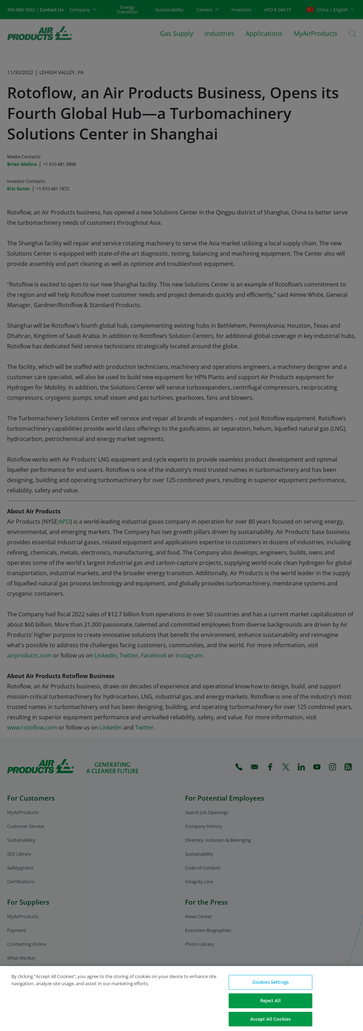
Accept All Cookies (270, 1023)
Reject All (270, 1004)
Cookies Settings (270, 986)
